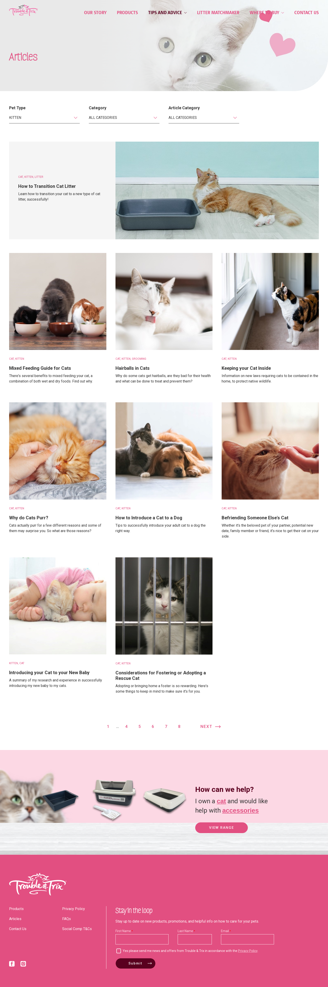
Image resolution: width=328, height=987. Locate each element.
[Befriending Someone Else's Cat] (270, 451)
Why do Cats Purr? (28, 517)
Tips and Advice (167, 12)
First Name (123, 931)
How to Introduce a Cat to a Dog (148, 517)
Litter (39, 177)
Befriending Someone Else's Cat (255, 517)
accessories (240, 810)
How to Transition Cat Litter (47, 186)
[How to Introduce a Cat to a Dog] (164, 451)
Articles (15, 919)
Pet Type (17, 107)
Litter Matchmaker (218, 12)
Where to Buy (267, 12)
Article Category (184, 107)
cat (221, 800)
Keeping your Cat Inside (246, 368)
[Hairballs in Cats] (164, 301)
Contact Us (306, 12)
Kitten (28, 177)
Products (127, 12)
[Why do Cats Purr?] (57, 451)
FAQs (66, 919)
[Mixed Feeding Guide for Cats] (57, 301)
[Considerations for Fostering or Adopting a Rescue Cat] (164, 606)
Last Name (185, 931)
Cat (20, 177)
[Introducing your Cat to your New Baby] (57, 606)
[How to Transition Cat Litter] (217, 190)
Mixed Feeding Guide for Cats (40, 368)
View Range (221, 828)
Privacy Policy (73, 909)
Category (97, 107)
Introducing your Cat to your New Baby (49, 672)
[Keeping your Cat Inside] (270, 301)
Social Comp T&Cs (77, 929)
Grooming (139, 358)
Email (225, 931)
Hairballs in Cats (132, 368)
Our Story (95, 12)
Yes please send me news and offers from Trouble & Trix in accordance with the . (190, 951)
